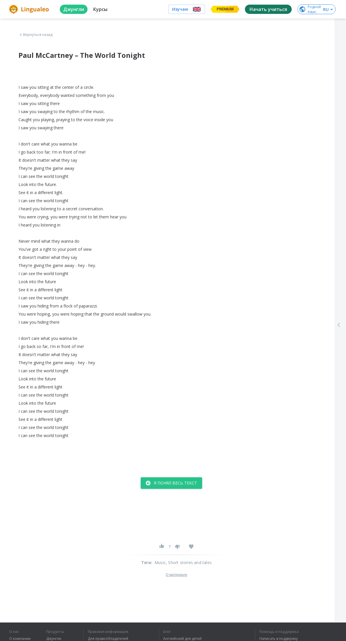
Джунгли (53, 638)
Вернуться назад (35, 34)
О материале (176, 575)
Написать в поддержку (278, 638)
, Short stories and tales (189, 562)
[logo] (30, 9)
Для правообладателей (108, 638)
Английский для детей (182, 638)
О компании (20, 638)
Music (160, 562)
